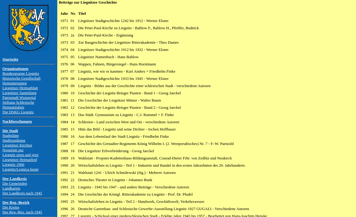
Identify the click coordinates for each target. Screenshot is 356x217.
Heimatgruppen (14, 83)
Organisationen (15, 68)
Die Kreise (10, 207)
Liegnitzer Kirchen (17, 145)
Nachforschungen (17, 121)
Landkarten (11, 188)
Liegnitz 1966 (13, 164)
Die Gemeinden (14, 183)
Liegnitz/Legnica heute (20, 169)
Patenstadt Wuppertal (19, 97)
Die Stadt (10, 130)
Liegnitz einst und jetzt (20, 155)
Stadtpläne (10, 135)
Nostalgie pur (13, 150)
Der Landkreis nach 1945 (22, 193)
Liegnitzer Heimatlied (19, 159)
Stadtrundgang (13, 140)
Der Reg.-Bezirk (16, 202)
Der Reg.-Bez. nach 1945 (22, 212)
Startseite (10, 59)
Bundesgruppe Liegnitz (20, 73)
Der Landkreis (14, 178)
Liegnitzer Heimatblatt (20, 88)
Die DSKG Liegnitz (18, 112)
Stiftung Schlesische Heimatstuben (18, 104)
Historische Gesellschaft (21, 78)
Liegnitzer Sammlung (19, 92)
